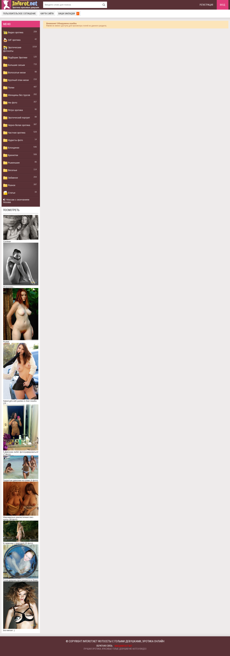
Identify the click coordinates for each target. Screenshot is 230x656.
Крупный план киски (16, 80)
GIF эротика (11, 40)
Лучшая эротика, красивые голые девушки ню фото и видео (115, 649)
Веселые (10, 170)
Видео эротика (13, 33)
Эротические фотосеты (12, 49)
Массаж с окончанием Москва (16, 200)
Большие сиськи (14, 65)
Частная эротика (14, 133)
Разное (9, 185)
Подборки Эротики (15, 58)
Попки (8, 88)
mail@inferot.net (123, 646)
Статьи (9, 193)
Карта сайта (47, 13)
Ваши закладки (68, 13)
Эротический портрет (16, 118)
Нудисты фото (13, 140)
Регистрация (206, 5)
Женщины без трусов (16, 95)
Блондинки (11, 148)
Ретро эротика (13, 110)
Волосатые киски (14, 73)
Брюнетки (10, 155)
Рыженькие (11, 163)
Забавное (10, 178)
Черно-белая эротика (16, 125)
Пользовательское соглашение (19, 13)
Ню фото (10, 103)
